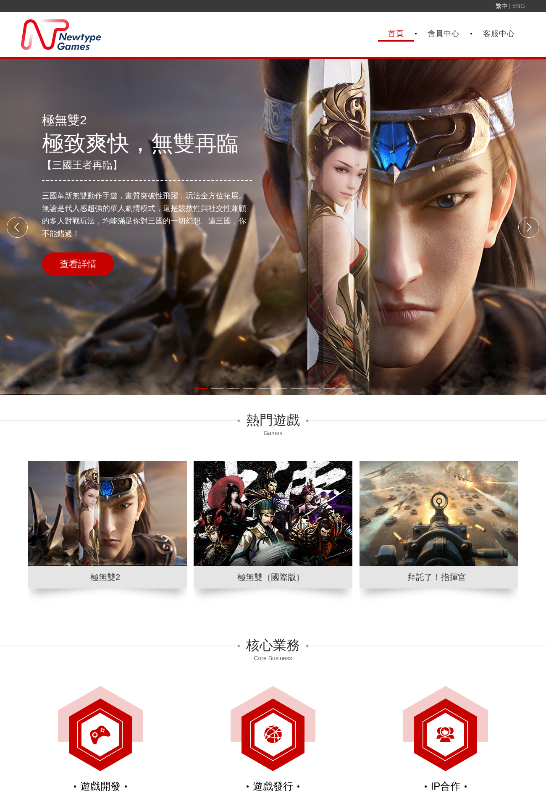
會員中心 (443, 33)
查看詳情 (78, 264)
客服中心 (499, 33)
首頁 (396, 33)
